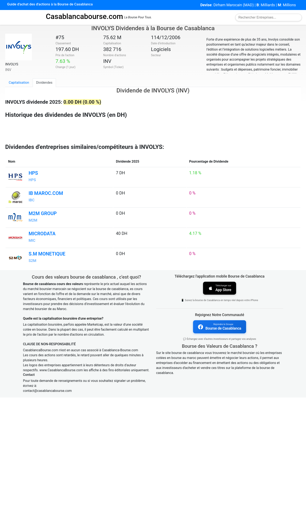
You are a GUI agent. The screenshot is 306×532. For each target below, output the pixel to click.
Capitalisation (19, 83)
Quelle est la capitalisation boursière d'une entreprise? (63, 453)
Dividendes (44, 83)
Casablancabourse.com (84, 16)
